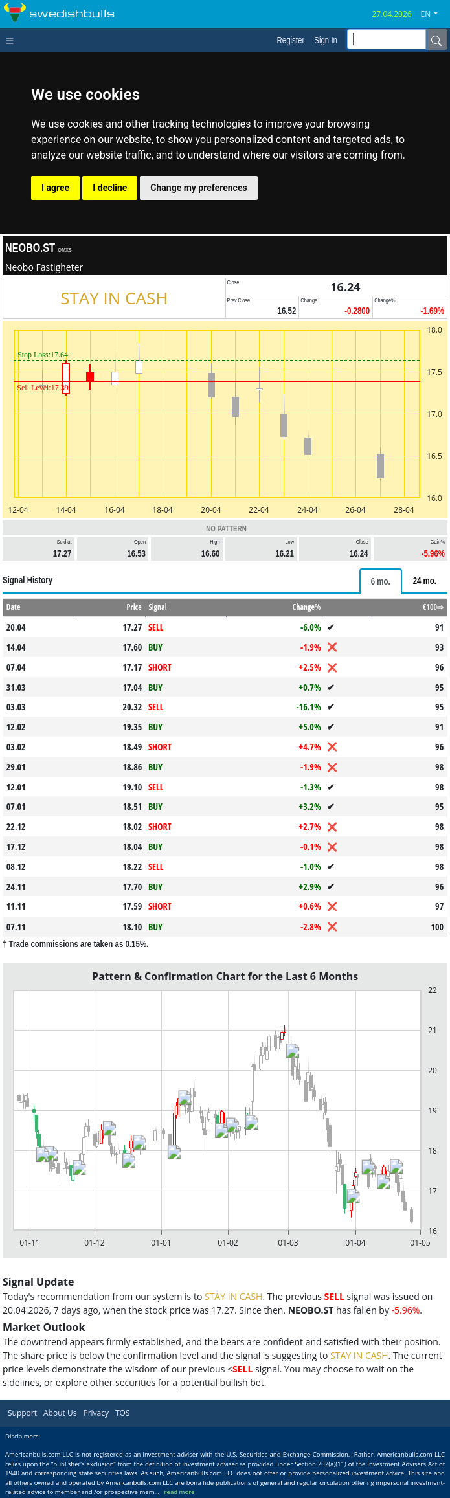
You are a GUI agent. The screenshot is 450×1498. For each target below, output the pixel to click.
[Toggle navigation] (13, 39)
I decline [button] (110, 188)
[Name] (436, 39)
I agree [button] (55, 188)
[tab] (380, 581)
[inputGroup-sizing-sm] (386, 39)
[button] (434, 14)
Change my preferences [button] (198, 188)
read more (179, 1492)
